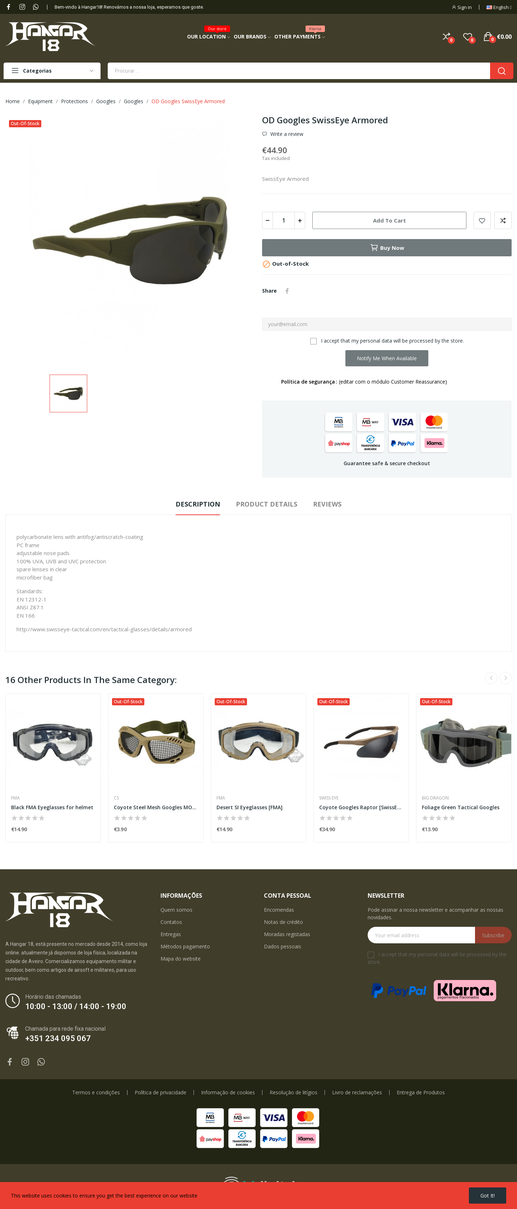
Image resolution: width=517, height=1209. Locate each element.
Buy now (387, 247)
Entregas (170, 934)
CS (116, 798)
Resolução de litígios (293, 1092)
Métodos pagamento (185, 946)
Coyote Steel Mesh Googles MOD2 (156, 807)
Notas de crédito (283, 922)
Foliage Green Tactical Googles (460, 807)
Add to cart (389, 220)
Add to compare (503, 220)
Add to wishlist (482, 220)
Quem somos (176, 909)
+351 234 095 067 (58, 1038)
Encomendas (279, 909)
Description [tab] (198, 504)
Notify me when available (387, 358)
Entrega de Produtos (421, 1092)
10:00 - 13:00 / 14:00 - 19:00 (75, 1006)
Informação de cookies (228, 1092)
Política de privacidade (160, 1092)
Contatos (171, 922)
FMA (15, 798)
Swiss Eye (329, 798)
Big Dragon (435, 798)
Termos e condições (96, 1092)
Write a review (286, 134)
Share (287, 290)
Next (505, 678)
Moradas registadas (287, 934)
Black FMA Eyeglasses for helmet (52, 807)
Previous (491, 678)
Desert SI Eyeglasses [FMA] (249, 807)
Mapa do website (180, 958)
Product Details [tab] (266, 504)
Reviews (327, 504)
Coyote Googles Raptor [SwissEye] (361, 807)
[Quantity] (283, 220)
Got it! (487, 1195)
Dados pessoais (282, 946)
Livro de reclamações (357, 1092)
